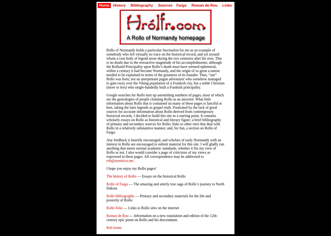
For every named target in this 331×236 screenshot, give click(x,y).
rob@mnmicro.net (119, 161)
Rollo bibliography (120, 196)
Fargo (181, 5)
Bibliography (142, 5)
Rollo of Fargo (117, 184)
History (119, 5)
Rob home (114, 228)
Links (227, 5)
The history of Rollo (121, 176)
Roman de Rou (204, 5)
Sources (165, 5)
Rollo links (114, 208)
